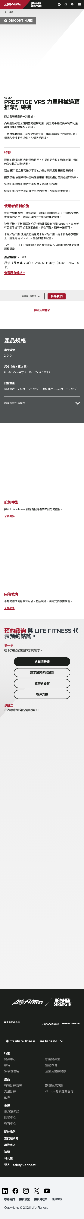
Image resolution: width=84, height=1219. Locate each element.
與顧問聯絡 (42, 661)
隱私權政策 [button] (40, 1199)
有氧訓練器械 (13, 1085)
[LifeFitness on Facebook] (15, 1191)
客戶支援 (42, 694)
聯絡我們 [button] (9, 1199)
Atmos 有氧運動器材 (59, 1091)
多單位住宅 (11, 1071)
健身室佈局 (11, 1111)
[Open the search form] (66, 5)
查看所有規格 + (14, 273)
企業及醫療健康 (55, 1071)
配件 (7, 1097)
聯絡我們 (57, 296)
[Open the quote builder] (73, 5)
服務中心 (10, 1117)
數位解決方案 (54, 1085)
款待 (7, 1065)
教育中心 (10, 1123)
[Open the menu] (79, 5)
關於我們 (9, 1132)
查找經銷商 (11, 1138)
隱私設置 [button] (24, 1199)
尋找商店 (9, 1145)
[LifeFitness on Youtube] (47, 1191)
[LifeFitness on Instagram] (26, 1191)
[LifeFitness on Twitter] (36, 1191)
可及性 (8, 1158)
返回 (8, 11)
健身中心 (10, 1059)
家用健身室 (52, 1059)
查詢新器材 (42, 683)
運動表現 (51, 1065)
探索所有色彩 (42, 310)
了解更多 (9, 516)
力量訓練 (10, 1091)
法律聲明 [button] (57, 1199)
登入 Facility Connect (20, 1165)
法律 (7, 1152)
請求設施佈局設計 (42, 672)
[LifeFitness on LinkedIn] (5, 1191)
